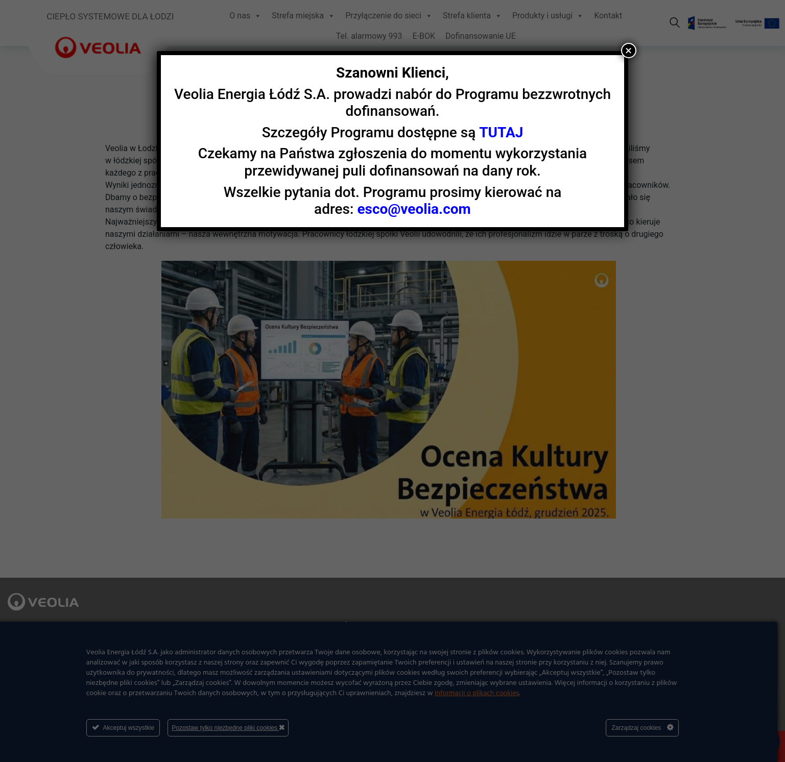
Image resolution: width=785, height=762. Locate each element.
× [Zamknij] (628, 50)
